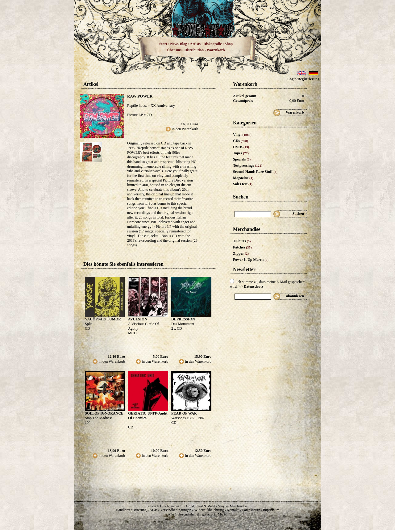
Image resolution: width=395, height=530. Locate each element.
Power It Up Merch (250, 259)
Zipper (241, 253)
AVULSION (137, 319)
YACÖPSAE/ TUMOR (103, 319)
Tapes (241, 153)
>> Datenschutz (251, 286)
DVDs (241, 147)
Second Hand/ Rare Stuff (255, 171)
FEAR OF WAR (184, 413)
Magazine (243, 178)
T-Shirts (242, 241)
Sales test (242, 184)
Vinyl (242, 134)
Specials (242, 159)
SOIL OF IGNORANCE (104, 413)
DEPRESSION (183, 319)
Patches (242, 247)
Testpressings (247, 165)
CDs (240, 141)
